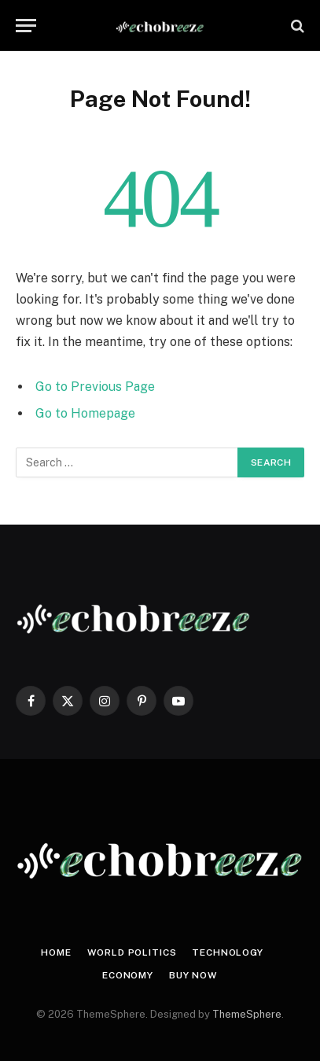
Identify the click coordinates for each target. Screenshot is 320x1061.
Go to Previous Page (95, 386)
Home (56, 952)
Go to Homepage (85, 413)
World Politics (132, 952)
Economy (127, 975)
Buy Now (193, 975)
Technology (227, 952)
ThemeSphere (246, 1014)
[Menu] (26, 25)
